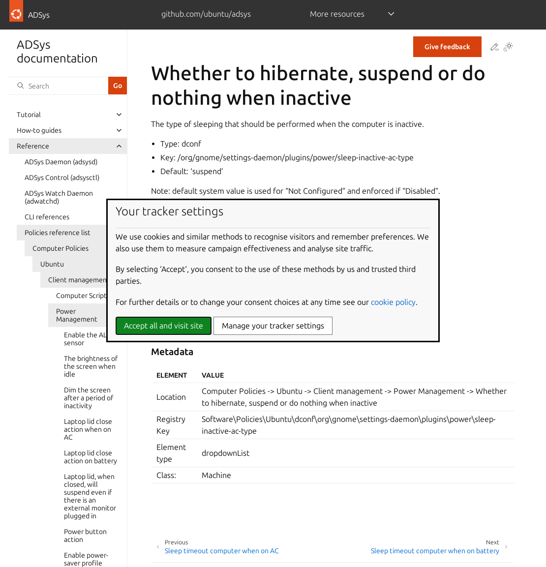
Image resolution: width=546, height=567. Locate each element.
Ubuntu (52, 264)
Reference (33, 146)
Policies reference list (58, 233)
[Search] (58, 85)
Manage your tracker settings (273, 325)
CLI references (47, 217)
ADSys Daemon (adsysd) (61, 162)
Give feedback (447, 47)
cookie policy (393, 302)
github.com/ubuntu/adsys (206, 13)
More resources (337, 13)
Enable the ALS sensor (87, 339)
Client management (79, 280)
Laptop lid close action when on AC (88, 429)
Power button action (85, 535)
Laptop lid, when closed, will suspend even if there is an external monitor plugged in (90, 496)
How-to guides (39, 130)
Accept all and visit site (163, 325)
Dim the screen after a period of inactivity (88, 398)
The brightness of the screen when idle (91, 366)
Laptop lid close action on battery (90, 457)
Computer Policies (60, 248)
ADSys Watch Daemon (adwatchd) (59, 197)
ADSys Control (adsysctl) (62, 177)
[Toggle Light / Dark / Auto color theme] (508, 47)
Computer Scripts (83, 295)
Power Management (76, 315)
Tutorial (29, 115)
